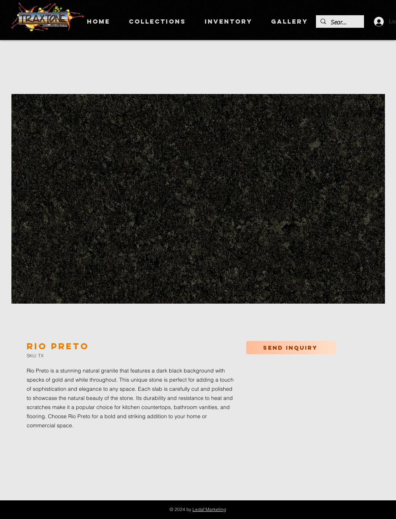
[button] (157, 21)
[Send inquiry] (291, 347)
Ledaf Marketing (209, 509)
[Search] (339, 22)
